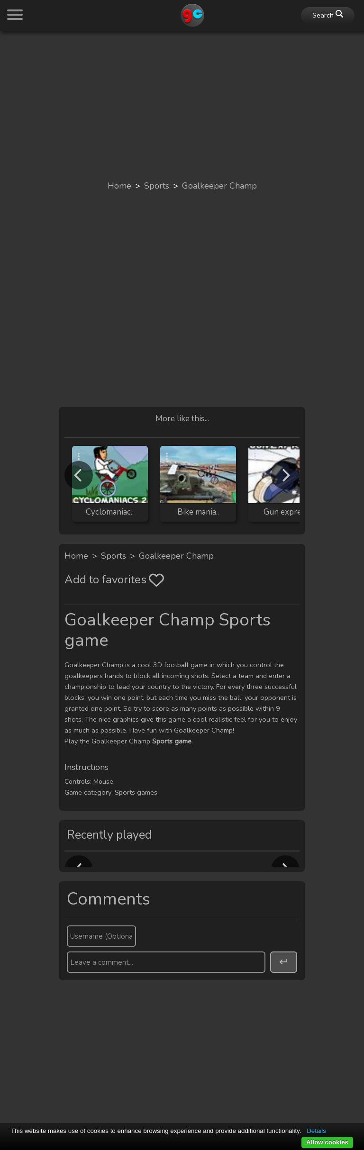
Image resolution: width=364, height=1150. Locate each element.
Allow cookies (327, 1142)
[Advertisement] (182, 105)
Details (316, 1130)
